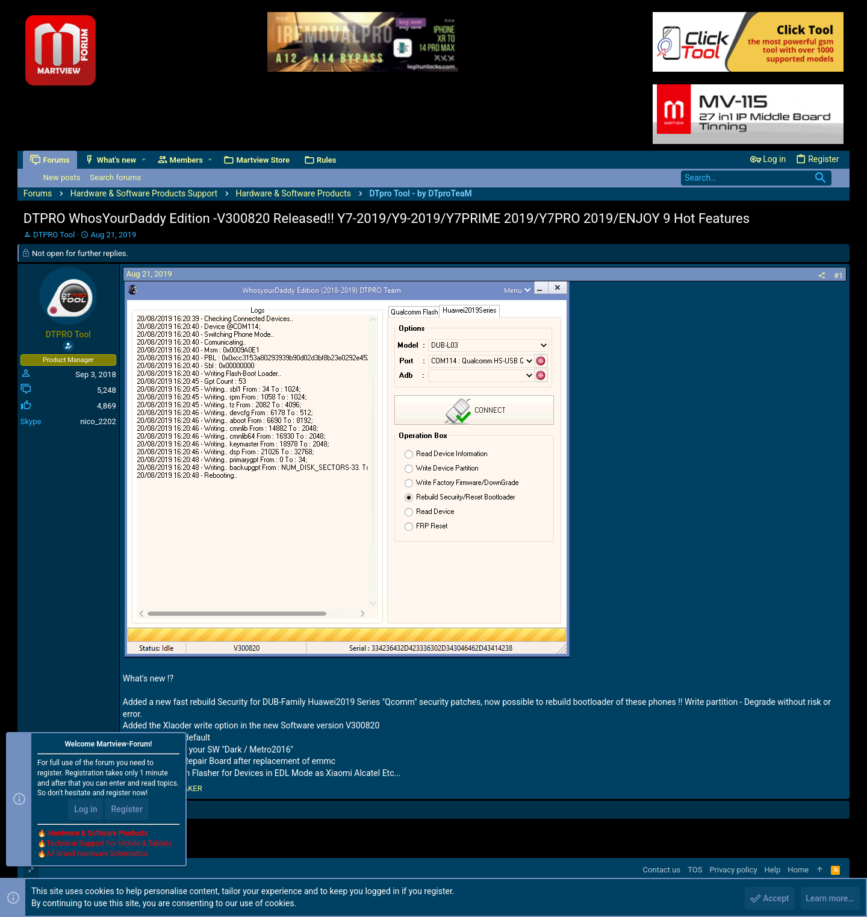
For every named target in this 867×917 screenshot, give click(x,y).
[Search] (756, 178)
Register (127, 810)
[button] (143, 160)
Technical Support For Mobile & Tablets (109, 844)
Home (798, 869)
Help (773, 869)
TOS (695, 869)
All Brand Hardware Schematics (97, 854)
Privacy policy (733, 869)
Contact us (662, 869)
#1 (838, 275)
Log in (85, 810)
